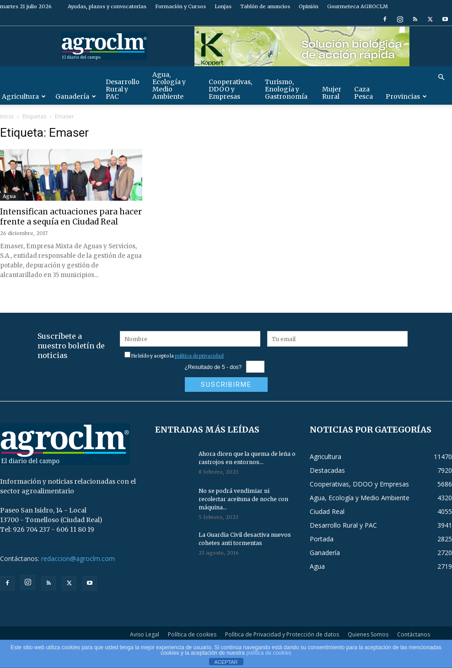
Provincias (406, 96)
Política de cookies (192, 634)
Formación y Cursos (180, 6)
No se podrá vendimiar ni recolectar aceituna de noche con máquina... (243, 499)
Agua (9, 196)
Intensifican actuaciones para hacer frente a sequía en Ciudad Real (71, 217)
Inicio (7, 116)
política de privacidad (199, 356)
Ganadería (75, 96)
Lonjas (223, 6)
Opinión (308, 6)
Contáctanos (413, 634)
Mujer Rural (331, 93)
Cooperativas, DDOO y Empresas (230, 89)
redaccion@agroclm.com (78, 558)
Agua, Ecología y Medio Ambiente (169, 85)
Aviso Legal (144, 634)
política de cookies (268, 653)
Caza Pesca (363, 93)
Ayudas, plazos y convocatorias (107, 6)
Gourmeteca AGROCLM (357, 6)
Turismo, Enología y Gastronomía (286, 89)
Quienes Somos (368, 634)
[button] (441, 77)
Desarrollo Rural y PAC (123, 89)
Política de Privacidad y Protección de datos (282, 634)
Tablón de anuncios (265, 6)
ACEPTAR (225, 662)
